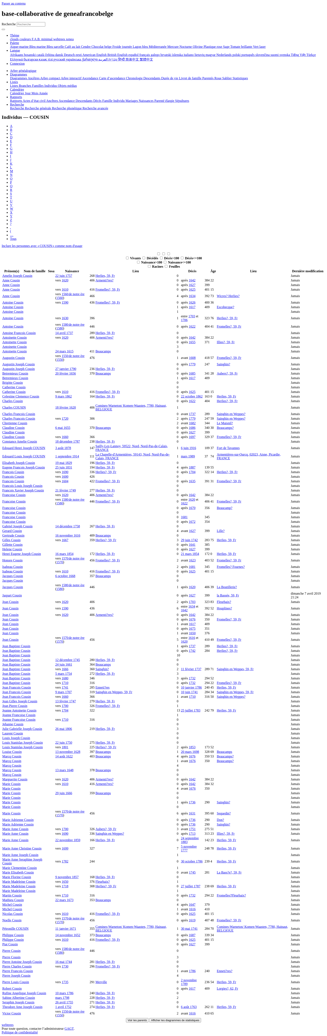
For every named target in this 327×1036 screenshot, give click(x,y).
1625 (192, 289)
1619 (192, 920)
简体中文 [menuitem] (133, 59)
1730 (65, 966)
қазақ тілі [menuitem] (46, 59)
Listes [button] (14, 82)
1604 (65, 481)
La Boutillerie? (227, 587)
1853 (192, 747)
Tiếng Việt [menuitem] (299, 55)
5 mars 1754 (63, 673)
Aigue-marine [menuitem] (19, 46)
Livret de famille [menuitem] (190, 78)
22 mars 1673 (64, 900)
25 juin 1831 (63, 467)
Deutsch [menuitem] (69, 55)
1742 (192, 650)
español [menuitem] (133, 55)
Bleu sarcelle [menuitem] (56, 46)
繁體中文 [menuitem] (146, 59)
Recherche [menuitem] (17, 108)
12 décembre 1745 (67, 660)
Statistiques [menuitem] (240, 78)
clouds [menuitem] (15, 39)
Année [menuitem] (43, 93)
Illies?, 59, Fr (226, 342)
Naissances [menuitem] (146, 101)
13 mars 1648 (64, 770)
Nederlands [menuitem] (224, 55)
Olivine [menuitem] (198, 46)
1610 (65, 289)
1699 (65, 848)
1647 (192, 904)
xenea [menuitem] (70, 39)
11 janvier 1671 (65, 928)
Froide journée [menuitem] (122, 46)
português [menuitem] (248, 55)
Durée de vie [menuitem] (170, 78)
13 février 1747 (65, 701)
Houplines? (224, 608)
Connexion (17, 63)
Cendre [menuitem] (86, 46)
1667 (65, 540)
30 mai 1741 (189, 928)
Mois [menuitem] (35, 93)
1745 (192, 872)
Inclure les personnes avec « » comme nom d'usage (42, 246)
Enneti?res (103, 687)
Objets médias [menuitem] (67, 85)
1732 (192, 678)
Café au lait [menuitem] (73, 46)
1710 (65, 683)
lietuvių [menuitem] (200, 55)
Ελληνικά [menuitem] (17, 59)
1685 (192, 373)
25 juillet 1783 (190, 710)
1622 (192, 326)
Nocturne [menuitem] (186, 46)
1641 (192, 544)
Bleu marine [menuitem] (38, 46)
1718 (65, 886)
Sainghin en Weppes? (231, 414)
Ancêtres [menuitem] (34, 78)
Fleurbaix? (224, 602)
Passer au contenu (14, 3)
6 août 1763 (189, 1007)
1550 (59, 359)
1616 (191, 638)
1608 (192, 358)
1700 (65, 706)
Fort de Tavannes (228, 448)
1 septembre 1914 (67, 456)
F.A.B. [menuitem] (36, 39)
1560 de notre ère (73, 294)
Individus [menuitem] (51, 85)
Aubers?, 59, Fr (227, 373)
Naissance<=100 (177, 262)
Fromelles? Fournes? (231, 567)
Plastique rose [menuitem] (213, 46)
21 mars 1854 (190, 554)
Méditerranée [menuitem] (158, 46)
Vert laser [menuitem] (259, 46)
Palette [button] (14, 43)
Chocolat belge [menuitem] (102, 46)
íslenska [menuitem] (178, 55)
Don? (220, 820)
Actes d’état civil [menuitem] (34, 101)
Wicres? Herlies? (228, 296)
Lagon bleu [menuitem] (141, 46)
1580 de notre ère (73, 324)
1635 (192, 481)
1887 (192, 467)
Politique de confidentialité (20, 1032)
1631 (192, 813)
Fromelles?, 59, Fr (108, 289)
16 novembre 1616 (67, 535)
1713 (192, 833)
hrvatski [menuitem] (166, 55)
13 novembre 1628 (67, 752)
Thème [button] (14, 35)
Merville (101, 982)
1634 (192, 296)
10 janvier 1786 (191, 687)
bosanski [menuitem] (30, 55)
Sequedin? (224, 813)
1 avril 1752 (63, 1007)
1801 (65, 747)
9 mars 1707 (63, 692)
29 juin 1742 (189, 540)
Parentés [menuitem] (208, 78)
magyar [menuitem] (211, 55)
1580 (59, 328)
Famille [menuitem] (107, 101)
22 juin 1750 (63, 742)
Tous (13, 239)
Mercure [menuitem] (173, 46)
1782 (65, 861)
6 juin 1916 (188, 448)
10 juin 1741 (189, 692)
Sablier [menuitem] (227, 78)
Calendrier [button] (17, 89)
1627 (192, 285)
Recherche (9, 24)
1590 (65, 302)
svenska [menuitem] (285, 55)
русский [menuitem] (60, 59)
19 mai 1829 (63, 463)
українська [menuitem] (74, 59)
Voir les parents (137, 1020)
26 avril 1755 (64, 1002)
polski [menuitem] (236, 55)
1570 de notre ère (73, 558)
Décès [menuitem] (97, 101)
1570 (59, 562)
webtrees (8, 1025)
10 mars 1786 (64, 993)
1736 (192, 802)
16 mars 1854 (64, 554)
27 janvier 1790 (65, 369)
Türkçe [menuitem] (311, 55)
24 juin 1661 (63, 664)
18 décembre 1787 (67, 441)
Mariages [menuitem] (132, 101)
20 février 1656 (65, 373)
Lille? (221, 531)
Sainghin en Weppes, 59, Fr (235, 669)
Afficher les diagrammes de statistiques (175, 1020)
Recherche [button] (17, 104)
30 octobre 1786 (191, 861)
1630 (65, 318)
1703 (191, 316)
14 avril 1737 (64, 333)
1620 (65, 280)
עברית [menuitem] (112, 59)
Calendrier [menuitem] (17, 93)
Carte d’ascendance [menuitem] (112, 78)
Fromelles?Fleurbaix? (231, 895)
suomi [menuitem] (274, 55)
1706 (184, 320)
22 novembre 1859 (67, 840)
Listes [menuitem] (14, 85)
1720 (65, 418)
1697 (192, 437)
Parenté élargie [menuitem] (164, 101)
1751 (192, 829)
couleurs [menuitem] (26, 39)
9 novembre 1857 (67, 877)
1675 (192, 628)
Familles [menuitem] (38, 85)
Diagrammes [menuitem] (19, 78)
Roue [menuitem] (218, 78)
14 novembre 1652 (67, 935)
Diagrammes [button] (18, 74)
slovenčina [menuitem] (262, 55)
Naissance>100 (150, 262)
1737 (192, 414)
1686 (192, 427)
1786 (192, 971)
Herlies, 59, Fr (105, 275)
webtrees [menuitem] (59, 39)
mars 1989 (188, 456)
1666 (65, 669)
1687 (192, 935)
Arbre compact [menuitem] (50, 78)
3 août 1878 (63, 448)
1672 (192, 521)
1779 (192, 364)
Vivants (134, 258)
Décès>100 (170, 258)
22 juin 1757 (63, 275)
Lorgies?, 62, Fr (227, 988)
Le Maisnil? (225, 423)
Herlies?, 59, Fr (227, 318)
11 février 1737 (191, 669)
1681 (184, 517)
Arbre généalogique (23, 70)
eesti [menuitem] (79, 55)
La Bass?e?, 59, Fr (229, 872)
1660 (65, 437)
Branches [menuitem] (25, 85)
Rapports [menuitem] (16, 101)
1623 (192, 560)
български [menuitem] (31, 59)
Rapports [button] (16, 97)
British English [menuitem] (117, 55)
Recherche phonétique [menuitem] (67, 108)
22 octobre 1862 (191, 396)
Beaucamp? (225, 508)
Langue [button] (15, 50)
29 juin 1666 (63, 793)
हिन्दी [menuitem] (122, 59)
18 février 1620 (65, 407)
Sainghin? (223, 364)
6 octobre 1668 (65, 576)
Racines (156, 266)
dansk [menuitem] (59, 55)
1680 (65, 678)
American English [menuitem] (94, 55)
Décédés (150, 258)
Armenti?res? (104, 280)
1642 (192, 280)
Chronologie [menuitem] (134, 78)
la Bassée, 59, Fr (228, 595)
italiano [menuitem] (189, 55)
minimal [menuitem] (47, 39)
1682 (192, 423)
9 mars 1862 (63, 396)
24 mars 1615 (64, 351)
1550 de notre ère (73, 356)
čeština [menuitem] (50, 55)
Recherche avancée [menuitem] (95, 108)
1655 (192, 342)
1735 (65, 982)
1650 (192, 633)
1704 (192, 472)
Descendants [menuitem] (152, 78)
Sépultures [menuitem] (182, 101)
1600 (65, 476)
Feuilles (172, 266)
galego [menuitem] (156, 55)
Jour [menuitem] (28, 93)
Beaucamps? (225, 427)
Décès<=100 (191, 258)
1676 (192, 619)
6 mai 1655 (62, 427)
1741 (65, 687)
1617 (192, 307)
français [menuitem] (145, 55)
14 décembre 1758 (67, 526)
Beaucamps (103, 351)
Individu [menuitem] (119, 101)
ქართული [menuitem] (90, 59)
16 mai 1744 (63, 962)
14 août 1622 (64, 756)
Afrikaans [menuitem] (17, 55)
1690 (65, 472)
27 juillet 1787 (190, 886)
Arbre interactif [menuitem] (71, 78)
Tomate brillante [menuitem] (241, 46)
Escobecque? (225, 307)
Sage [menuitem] (226, 46)
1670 (192, 508)
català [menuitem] (40, 55)
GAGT (69, 1028)
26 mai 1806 (63, 729)
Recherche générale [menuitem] (38, 108)
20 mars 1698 (190, 752)
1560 (59, 298)
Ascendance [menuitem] (90, 78)
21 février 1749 (65, 490)
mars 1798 (62, 997)
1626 (192, 302)
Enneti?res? (225, 971)
